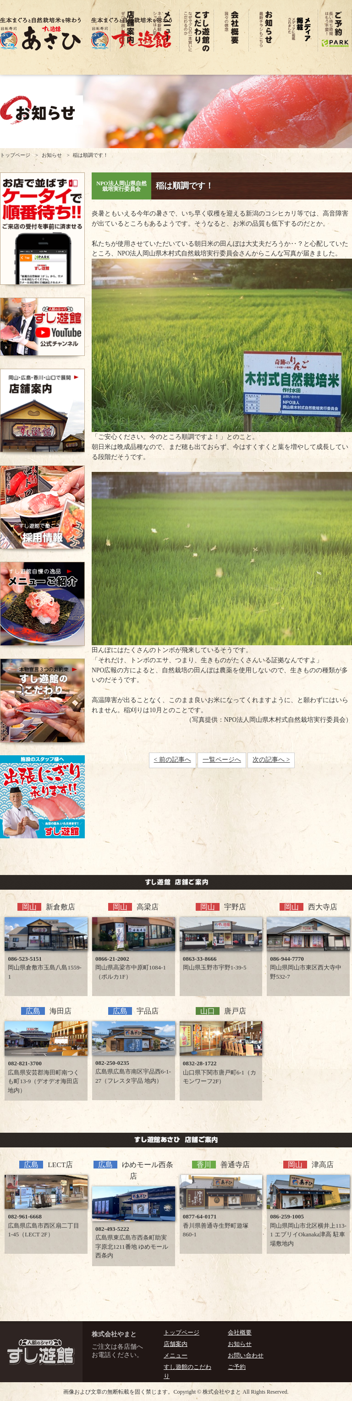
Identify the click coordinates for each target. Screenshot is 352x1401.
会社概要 (240, 1332)
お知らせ (52, 155)
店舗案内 (175, 1344)
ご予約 (237, 1367)
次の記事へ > (271, 759)
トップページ (15, 155)
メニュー (175, 1355)
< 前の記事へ (172, 759)
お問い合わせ (246, 1355)
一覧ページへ (222, 759)
